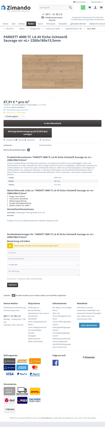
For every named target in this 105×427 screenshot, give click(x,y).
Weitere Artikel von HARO (18, 205)
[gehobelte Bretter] (78, 23)
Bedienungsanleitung (16, 201)
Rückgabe (32, 336)
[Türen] (40, 23)
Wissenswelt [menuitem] (96, 2)
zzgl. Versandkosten (18, 107)
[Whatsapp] (83, 7)
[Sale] (13, 23)
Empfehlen (45, 140)
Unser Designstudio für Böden (37, 323)
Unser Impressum (59, 347)
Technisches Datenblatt (17, 199)
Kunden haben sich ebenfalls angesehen (50, 295)
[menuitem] (56, 16)
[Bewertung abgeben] (43, 264)
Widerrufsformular (35, 341)
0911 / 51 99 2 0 (12, 316)
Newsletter (32, 319)
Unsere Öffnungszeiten (61, 322)
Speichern (13, 285)
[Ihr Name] (43, 252)
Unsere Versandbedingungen (61, 331)
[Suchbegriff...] (56, 7)
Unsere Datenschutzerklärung (61, 337)
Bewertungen (22, 150)
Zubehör (10, 295)
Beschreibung (9, 150)
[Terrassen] (51, 23)
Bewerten (29, 140)
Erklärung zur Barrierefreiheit (34, 308)
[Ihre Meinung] (43, 272)
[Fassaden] (63, 23)
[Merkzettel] (89, 7)
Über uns (56, 313)
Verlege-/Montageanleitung (19, 203)
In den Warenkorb (52, 123)
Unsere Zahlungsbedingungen (61, 325)
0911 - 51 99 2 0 (53, 14)
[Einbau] (21, 23)
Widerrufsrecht (34, 338)
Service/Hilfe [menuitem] (79, 2)
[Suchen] (70, 7)
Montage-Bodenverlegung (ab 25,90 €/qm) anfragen (27, 133)
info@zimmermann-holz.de (54, 18)
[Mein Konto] (95, 7)
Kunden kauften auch (24, 295)
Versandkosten (47, 418)
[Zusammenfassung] (43, 258)
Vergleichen (10, 140)
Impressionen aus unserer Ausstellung (38, 314)
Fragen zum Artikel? (16, 196)
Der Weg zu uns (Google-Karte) (62, 308)
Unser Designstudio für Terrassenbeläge (37, 328)
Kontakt (31, 333)
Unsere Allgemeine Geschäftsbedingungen (61, 342)
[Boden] (31, 23)
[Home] (5, 23)
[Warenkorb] (101, 7)
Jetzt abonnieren (89, 325)
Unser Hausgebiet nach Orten (61, 317)
